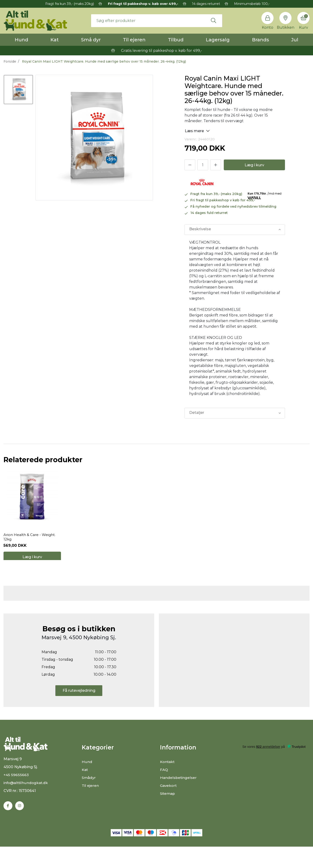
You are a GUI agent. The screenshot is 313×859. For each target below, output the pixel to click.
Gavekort (169, 794)
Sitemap (168, 802)
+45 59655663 (16, 787)
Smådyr (89, 786)
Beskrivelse (200, 229)
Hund (21, 40)
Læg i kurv (254, 165)
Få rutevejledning (79, 699)
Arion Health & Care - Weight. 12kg (31, 541)
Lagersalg (218, 40)
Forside (10, 61)
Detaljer (196, 413)
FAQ (164, 779)
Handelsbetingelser (178, 786)
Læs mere (197, 130)
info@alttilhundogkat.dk (27, 795)
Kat (54, 40)
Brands (260, 40)
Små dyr (91, 40)
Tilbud (176, 40)
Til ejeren (134, 40)
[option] (18, 89)
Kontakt (168, 771)
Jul (294, 40)
